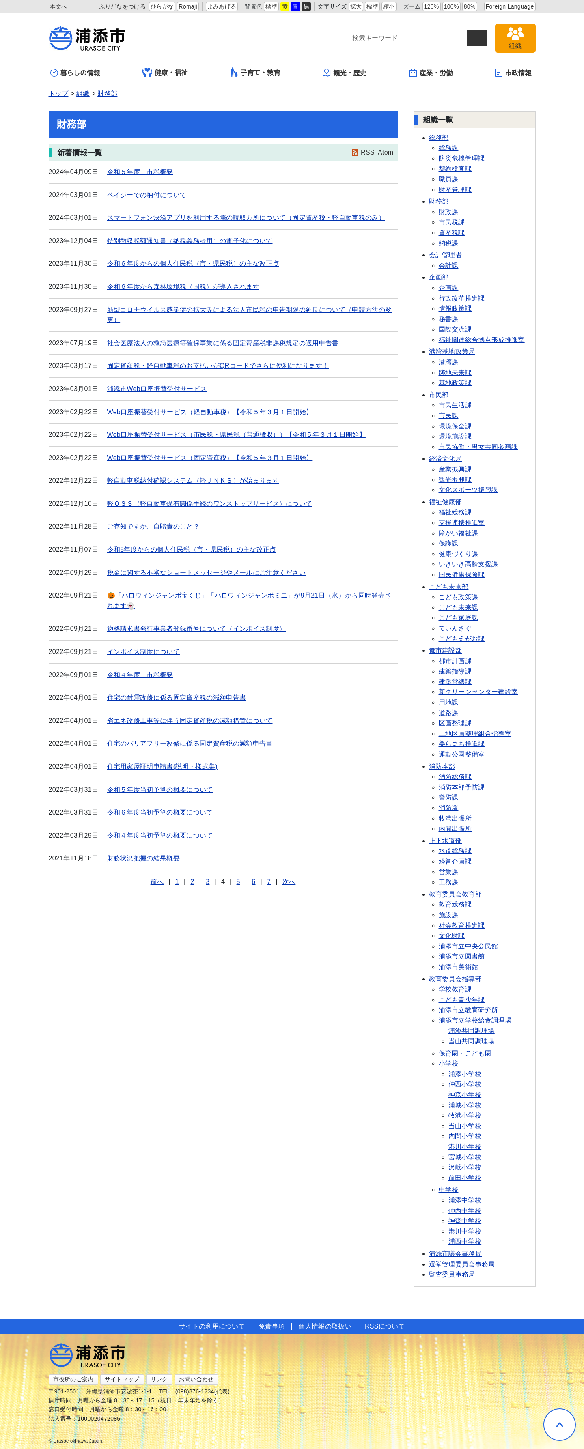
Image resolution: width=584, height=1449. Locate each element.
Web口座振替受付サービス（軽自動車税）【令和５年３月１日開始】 (210, 411)
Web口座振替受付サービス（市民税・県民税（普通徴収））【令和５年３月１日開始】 (236, 434)
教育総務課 (455, 904)
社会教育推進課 (462, 925)
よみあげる (222, 6)
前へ (157, 881)
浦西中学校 (465, 1241)
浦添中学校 (465, 1200)
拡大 (356, 6)
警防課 (449, 797)
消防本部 (442, 766)
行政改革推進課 (462, 298)
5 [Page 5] (238, 881)
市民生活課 (455, 405)
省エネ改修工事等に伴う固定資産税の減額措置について (190, 720)
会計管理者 (445, 255)
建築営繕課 (455, 681)
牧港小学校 (465, 1115)
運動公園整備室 (462, 754)
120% (431, 6)
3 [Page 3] (207, 881)
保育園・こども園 (465, 1053)
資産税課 (452, 232)
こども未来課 (458, 607)
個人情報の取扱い (324, 1326)
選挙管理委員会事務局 (462, 1264)
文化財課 (452, 935)
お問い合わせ (196, 1379)
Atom (386, 152)
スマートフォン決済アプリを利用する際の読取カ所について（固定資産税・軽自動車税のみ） (246, 217)
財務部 (107, 93)
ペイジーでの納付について (147, 194)
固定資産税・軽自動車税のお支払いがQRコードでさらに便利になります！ (218, 365)
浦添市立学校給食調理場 (475, 1020)
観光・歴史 (344, 73)
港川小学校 (465, 1146)
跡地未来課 (455, 372)
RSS (368, 152)
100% (451, 6)
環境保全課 (455, 426)
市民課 (449, 415)
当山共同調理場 (471, 1041)
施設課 (449, 915)
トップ (59, 93)
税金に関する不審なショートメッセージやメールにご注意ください (206, 572)
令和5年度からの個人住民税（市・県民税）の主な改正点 (191, 549)
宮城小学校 (465, 1157)
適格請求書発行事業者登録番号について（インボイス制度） (196, 628)
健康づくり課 (458, 553)
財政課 (449, 212)
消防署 (449, 807)
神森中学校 (465, 1220)
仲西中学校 (465, 1210)
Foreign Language (510, 6)
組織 (83, 93)
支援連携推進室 (462, 522)
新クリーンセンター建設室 (478, 691)
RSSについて (385, 1326)
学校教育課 (455, 989)
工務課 (449, 882)
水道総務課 (455, 850)
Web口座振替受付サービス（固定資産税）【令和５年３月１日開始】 (210, 457)
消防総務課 (455, 776)
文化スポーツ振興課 (468, 489)
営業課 (449, 872)
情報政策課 (455, 308)
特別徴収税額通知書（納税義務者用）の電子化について (190, 240)
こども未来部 (449, 586)
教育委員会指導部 (455, 979)
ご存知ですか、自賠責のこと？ (153, 526)
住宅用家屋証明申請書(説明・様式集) (162, 766)
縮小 (389, 6)
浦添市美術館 (458, 966)
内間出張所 (455, 828)
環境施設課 (455, 436)
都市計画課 (455, 661)
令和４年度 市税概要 (140, 674)
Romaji (188, 6)
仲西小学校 (465, 1084)
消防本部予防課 (462, 787)
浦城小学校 (465, 1105)
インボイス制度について (143, 651)
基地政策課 (455, 382)
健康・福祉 (165, 72)
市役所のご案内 (73, 1379)
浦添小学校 (465, 1074)
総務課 (449, 147)
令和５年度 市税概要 (140, 171)
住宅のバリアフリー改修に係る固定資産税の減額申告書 (190, 743)
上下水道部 (445, 840)
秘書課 (449, 319)
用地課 (449, 702)
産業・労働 (431, 73)
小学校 (449, 1063)
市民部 (439, 394)
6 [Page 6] (253, 881)
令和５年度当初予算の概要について (160, 789)
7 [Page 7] (269, 881)
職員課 (449, 179)
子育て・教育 (255, 72)
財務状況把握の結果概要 (143, 858)
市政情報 (513, 73)
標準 (271, 6)
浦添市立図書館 (462, 956)
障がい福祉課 (458, 533)
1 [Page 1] (177, 881)
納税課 (449, 243)
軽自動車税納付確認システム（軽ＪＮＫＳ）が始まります (193, 480)
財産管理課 (455, 189)
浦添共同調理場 (471, 1030)
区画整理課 (455, 723)
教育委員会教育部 (455, 894)
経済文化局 (445, 458)
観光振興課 (455, 479)
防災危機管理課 (462, 158)
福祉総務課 (455, 512)
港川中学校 (465, 1231)
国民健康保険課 (462, 574)
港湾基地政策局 (452, 351)
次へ (289, 881)
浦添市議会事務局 (455, 1253)
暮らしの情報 (75, 73)
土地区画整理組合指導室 (475, 733)
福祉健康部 (445, 502)
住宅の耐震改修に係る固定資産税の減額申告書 (176, 697)
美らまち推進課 (462, 743)
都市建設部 (445, 650)
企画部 (439, 277)
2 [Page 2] (192, 881)
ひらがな (162, 6)
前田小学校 (465, 1177)
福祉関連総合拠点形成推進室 (482, 339)
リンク (159, 1379)
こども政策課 (458, 596)
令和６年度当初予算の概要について (160, 812)
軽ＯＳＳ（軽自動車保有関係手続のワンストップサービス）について (209, 503)
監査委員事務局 (452, 1274)
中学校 (449, 1189)
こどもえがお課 (462, 638)
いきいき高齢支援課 (468, 564)
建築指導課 (455, 671)
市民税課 (452, 222)
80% (470, 6)
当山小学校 (465, 1125)
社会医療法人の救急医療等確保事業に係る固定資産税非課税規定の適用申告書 (223, 343)
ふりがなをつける (122, 6)
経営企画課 (455, 861)
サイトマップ (122, 1379)
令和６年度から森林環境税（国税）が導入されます (183, 286)
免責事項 (272, 1326)
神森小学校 (465, 1094)
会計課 (449, 265)
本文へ (58, 6)
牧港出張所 (455, 818)
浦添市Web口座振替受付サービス (157, 388)
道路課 (449, 712)
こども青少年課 (462, 999)
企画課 (449, 287)
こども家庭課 (458, 617)
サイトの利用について (212, 1326)
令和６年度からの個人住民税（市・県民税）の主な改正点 (193, 263)
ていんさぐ (455, 628)
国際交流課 (455, 329)
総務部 (439, 137)
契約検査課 (455, 168)
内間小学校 (465, 1136)
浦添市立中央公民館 (468, 946)
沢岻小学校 (465, 1167)
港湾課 (449, 362)
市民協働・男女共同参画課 (478, 446)
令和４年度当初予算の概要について (160, 835)
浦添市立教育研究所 (468, 1009)
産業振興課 (455, 469)
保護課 (449, 543)
